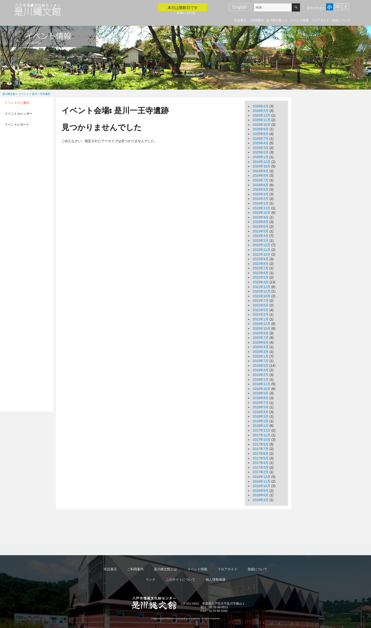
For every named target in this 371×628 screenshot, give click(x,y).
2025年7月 (261, 138)
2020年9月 (261, 333)
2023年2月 (261, 240)
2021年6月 (261, 305)
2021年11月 (261, 291)
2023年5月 (261, 231)
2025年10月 (261, 124)
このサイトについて (180, 579)
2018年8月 (261, 398)
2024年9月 (261, 171)
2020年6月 (261, 342)
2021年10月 (261, 296)
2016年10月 (261, 486)
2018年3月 (261, 416)
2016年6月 (261, 495)
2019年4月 (261, 370)
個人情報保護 (215, 579)
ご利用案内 (256, 20)
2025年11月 (261, 120)
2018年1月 (261, 425)
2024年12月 (261, 162)
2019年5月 (261, 365)
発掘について (341, 20)
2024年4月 (261, 194)
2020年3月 (261, 351)
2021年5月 (261, 310)
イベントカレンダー (18, 113)
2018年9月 (261, 393)
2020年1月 (261, 356)
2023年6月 (261, 226)
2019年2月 (261, 375)
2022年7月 (261, 268)
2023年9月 (261, 217)
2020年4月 (261, 347)
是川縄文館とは (277, 20)
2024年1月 (261, 203)
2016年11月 (261, 481)
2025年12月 (261, 115)
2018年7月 (261, 403)
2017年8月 (261, 444)
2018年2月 (261, 421)
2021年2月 (261, 314)
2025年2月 (261, 152)
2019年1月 (261, 379)
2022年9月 (261, 259)
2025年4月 (261, 143)
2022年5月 (261, 277)
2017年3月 (261, 467)
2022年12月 (261, 245)
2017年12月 (261, 430)
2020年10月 (261, 328)
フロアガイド (320, 20)
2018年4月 (261, 412)
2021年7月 (261, 300)
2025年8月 (261, 134)
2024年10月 (261, 166)
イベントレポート (17, 124)
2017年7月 (261, 449)
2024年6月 (261, 185)
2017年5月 (261, 458)
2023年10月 (261, 212)
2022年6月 (261, 273)
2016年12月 (261, 477)
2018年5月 (261, 407)
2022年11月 (261, 250)
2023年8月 (261, 222)
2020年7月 (261, 338)
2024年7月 (261, 180)
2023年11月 (261, 208)
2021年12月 (261, 287)
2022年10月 (261, 254)
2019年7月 (261, 361)
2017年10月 (261, 439)
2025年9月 (261, 129)
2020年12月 (261, 324)
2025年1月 (261, 157)
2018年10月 (261, 389)
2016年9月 (261, 491)
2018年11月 (261, 384)
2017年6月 (261, 453)
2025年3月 (261, 148)
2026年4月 (261, 106)
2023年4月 (261, 236)
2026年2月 (261, 111)
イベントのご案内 (17, 103)
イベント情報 (299, 20)
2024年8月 (261, 175)
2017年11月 (261, 435)
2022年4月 (261, 282)
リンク (150, 579)
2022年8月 (261, 264)
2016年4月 (261, 500)
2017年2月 (261, 472)
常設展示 (240, 20)
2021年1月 (261, 319)
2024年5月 (261, 189)
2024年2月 (261, 199)
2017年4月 (261, 463)
